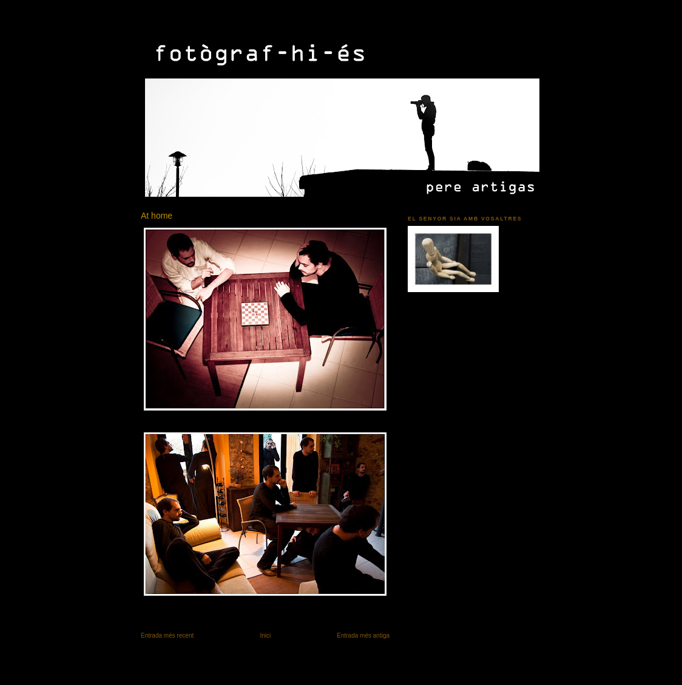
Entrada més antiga (363, 635)
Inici (265, 635)
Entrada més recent (167, 635)
